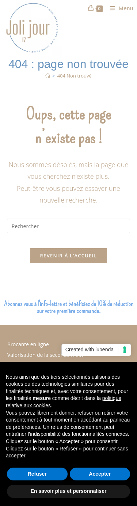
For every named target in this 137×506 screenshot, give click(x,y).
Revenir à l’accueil (68, 255)
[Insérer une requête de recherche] (68, 226)
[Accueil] (47, 75)
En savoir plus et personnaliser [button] (69, 491)
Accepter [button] (100, 474)
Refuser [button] (37, 474)
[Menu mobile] (118, 8)
